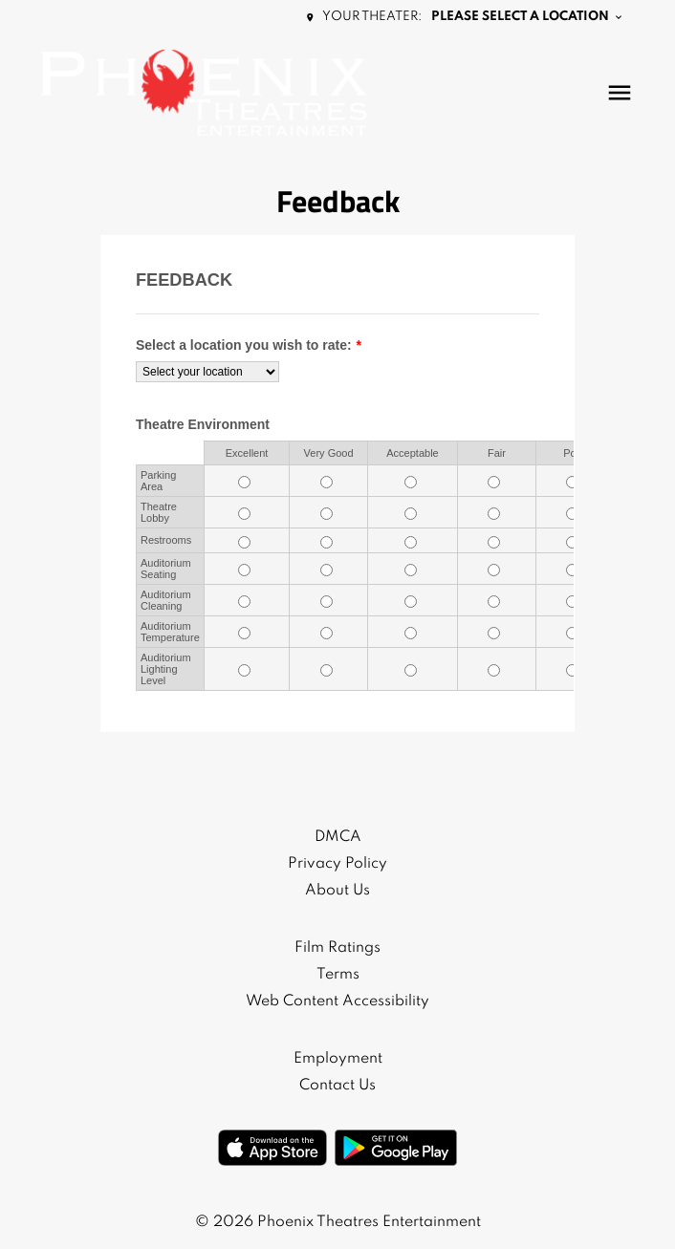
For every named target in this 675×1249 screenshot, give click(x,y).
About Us (337, 890)
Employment (338, 1058)
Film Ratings (337, 948)
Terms (337, 974)
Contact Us (337, 1085)
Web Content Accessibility (337, 1001)
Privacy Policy (337, 864)
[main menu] (619, 92)
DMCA (338, 837)
